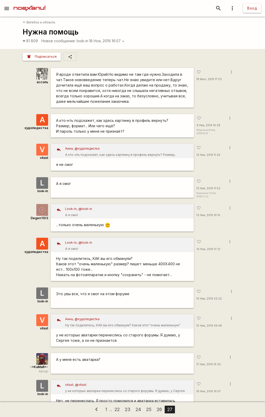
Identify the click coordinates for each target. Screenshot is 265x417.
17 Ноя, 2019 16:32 (208, 364)
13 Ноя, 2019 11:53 (208, 188)
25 (149, 409)
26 (159, 409)
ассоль (42, 82)
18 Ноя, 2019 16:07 (107, 41)
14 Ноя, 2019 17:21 (208, 249)
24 (138, 409)
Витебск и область (39, 22)
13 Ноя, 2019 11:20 (208, 155)
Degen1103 (39, 218)
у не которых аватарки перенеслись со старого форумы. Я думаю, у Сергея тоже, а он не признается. (127, 388)
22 (117, 409)
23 (127, 409)
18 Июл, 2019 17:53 (209, 79)
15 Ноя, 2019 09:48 (209, 325)
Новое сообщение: (58, 41)
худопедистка (36, 128)
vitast (44, 158)
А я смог (127, 211)
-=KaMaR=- (39, 367)
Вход (252, 8)
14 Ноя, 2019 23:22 (209, 298)
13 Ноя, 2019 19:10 (208, 215)
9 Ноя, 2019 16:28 (208, 125)
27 (169, 409)
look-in (82, 41)
